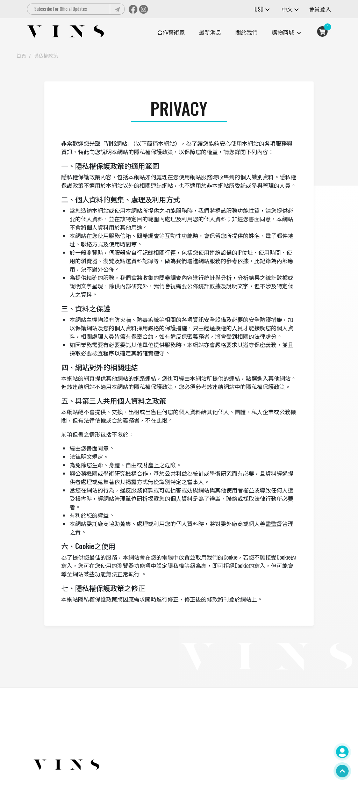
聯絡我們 (265, 737)
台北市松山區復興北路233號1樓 (152, 746)
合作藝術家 (171, 32)
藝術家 (224, 763)
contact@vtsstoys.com (137, 737)
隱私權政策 (46, 55)
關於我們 (246, 32)
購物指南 (227, 754)
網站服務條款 (231, 746)
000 (122, 729)
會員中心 (265, 729)
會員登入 (320, 9)
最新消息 (210, 32)
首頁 (21, 55)
